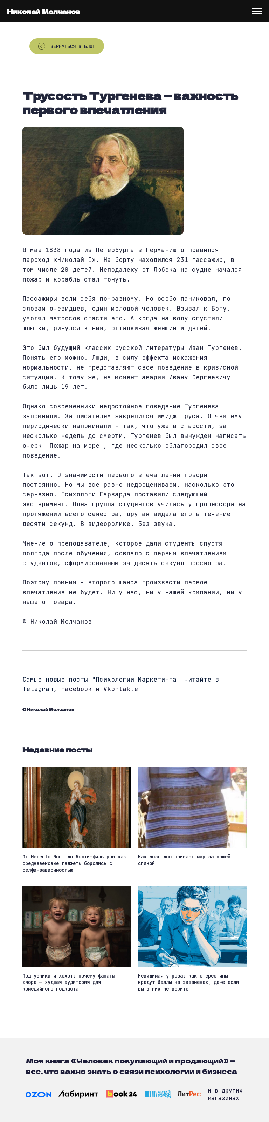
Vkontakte (120, 689)
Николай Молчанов (43, 11)
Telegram (37, 689)
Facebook (76, 689)
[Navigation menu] (257, 11)
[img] (38, 1094)
